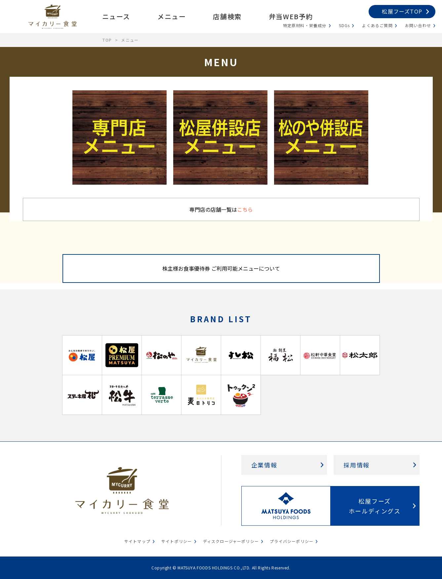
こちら (245, 209)
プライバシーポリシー (291, 541)
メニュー (171, 16)
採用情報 (356, 465)
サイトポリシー (176, 541)
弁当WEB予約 (291, 16)
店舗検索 (227, 16)
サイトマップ (137, 541)
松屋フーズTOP (402, 11)
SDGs (344, 25)
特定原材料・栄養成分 (305, 25)
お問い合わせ (418, 25)
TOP (107, 40)
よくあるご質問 (377, 25)
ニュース (116, 16)
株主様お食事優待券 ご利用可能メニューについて (221, 268)
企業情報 (264, 465)
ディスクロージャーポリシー (231, 541)
